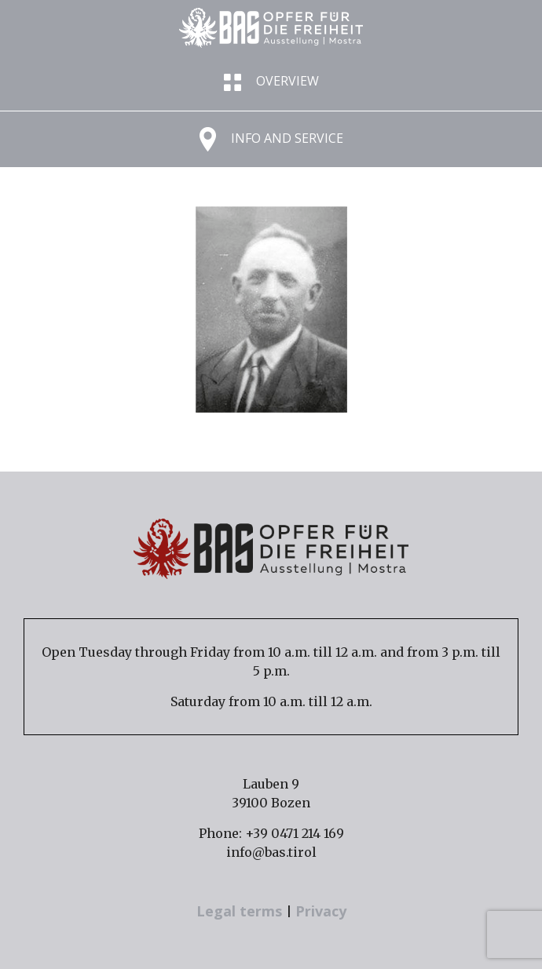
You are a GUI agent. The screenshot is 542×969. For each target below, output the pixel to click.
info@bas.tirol (271, 852)
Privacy (320, 911)
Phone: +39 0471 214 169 (271, 833)
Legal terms (241, 911)
